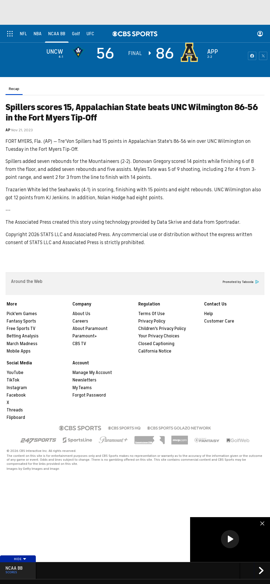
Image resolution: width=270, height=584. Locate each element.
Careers (80, 321)
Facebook (16, 395)
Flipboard (16, 417)
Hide (20, 559)
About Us (81, 313)
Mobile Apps (19, 351)
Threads (15, 410)
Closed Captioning (156, 343)
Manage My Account (92, 372)
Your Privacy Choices (158, 336)
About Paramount (89, 328)
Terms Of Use (151, 313)
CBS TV (79, 343)
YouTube (15, 372)
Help (208, 313)
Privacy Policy (151, 321)
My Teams (82, 388)
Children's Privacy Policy (162, 328)
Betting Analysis (23, 336)
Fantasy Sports (21, 321)
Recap (14, 88)
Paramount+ (84, 336)
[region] (230, 539)
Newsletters (84, 380)
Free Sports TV (21, 328)
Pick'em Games (22, 313)
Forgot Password (89, 395)
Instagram (17, 388)
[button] (230, 539)
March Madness (22, 343)
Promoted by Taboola (241, 282)
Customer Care (219, 321)
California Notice (154, 351)
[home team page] (191, 52)
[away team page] (80, 52)
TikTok (13, 380)
